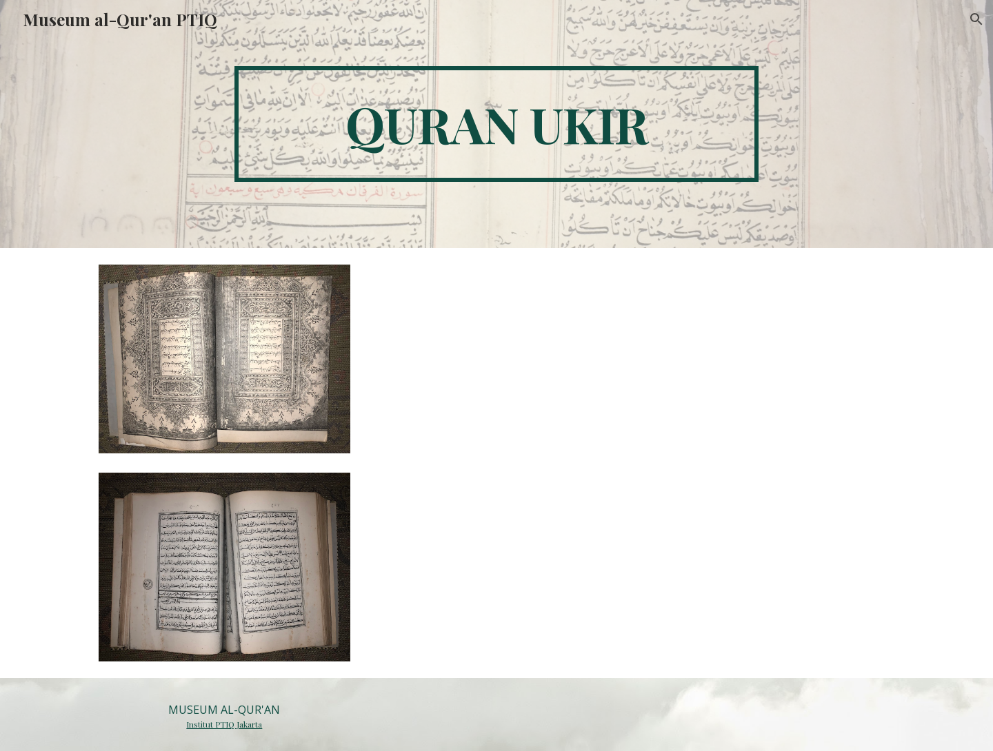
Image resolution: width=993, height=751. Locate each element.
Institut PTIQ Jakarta (224, 724)
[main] (496, 124)
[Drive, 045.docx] (632, 461)
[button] (976, 19)
